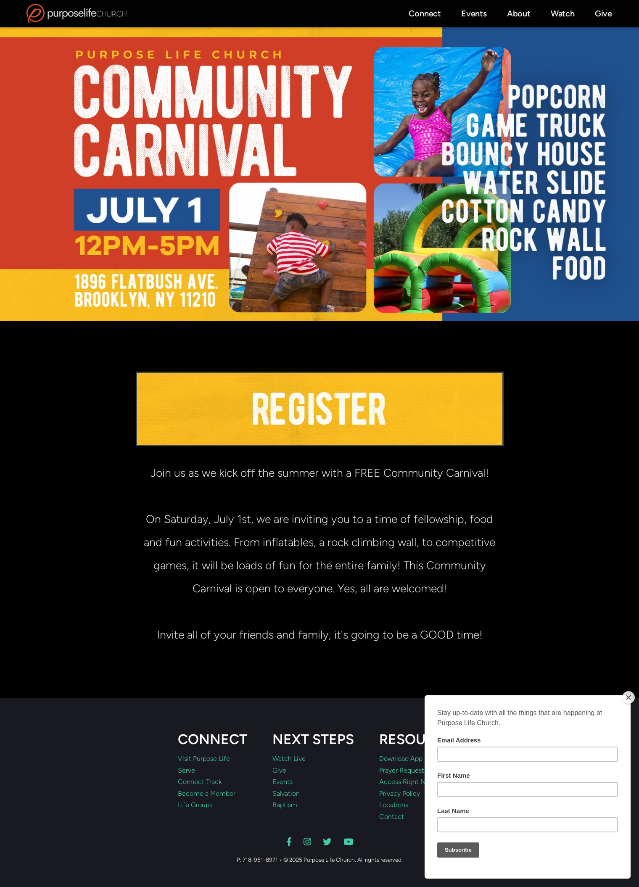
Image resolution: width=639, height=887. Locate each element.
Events (282, 782)
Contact (391, 817)
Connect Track (200, 782)
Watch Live (289, 759)
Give (279, 770)
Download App (400, 759)
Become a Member (206, 793)
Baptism (284, 805)
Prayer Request (401, 770)
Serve (186, 770)
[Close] (628, 697)
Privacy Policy (399, 793)
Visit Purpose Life (204, 759)
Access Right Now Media (416, 782)
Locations (393, 805)
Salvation (286, 793)
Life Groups (195, 805)
